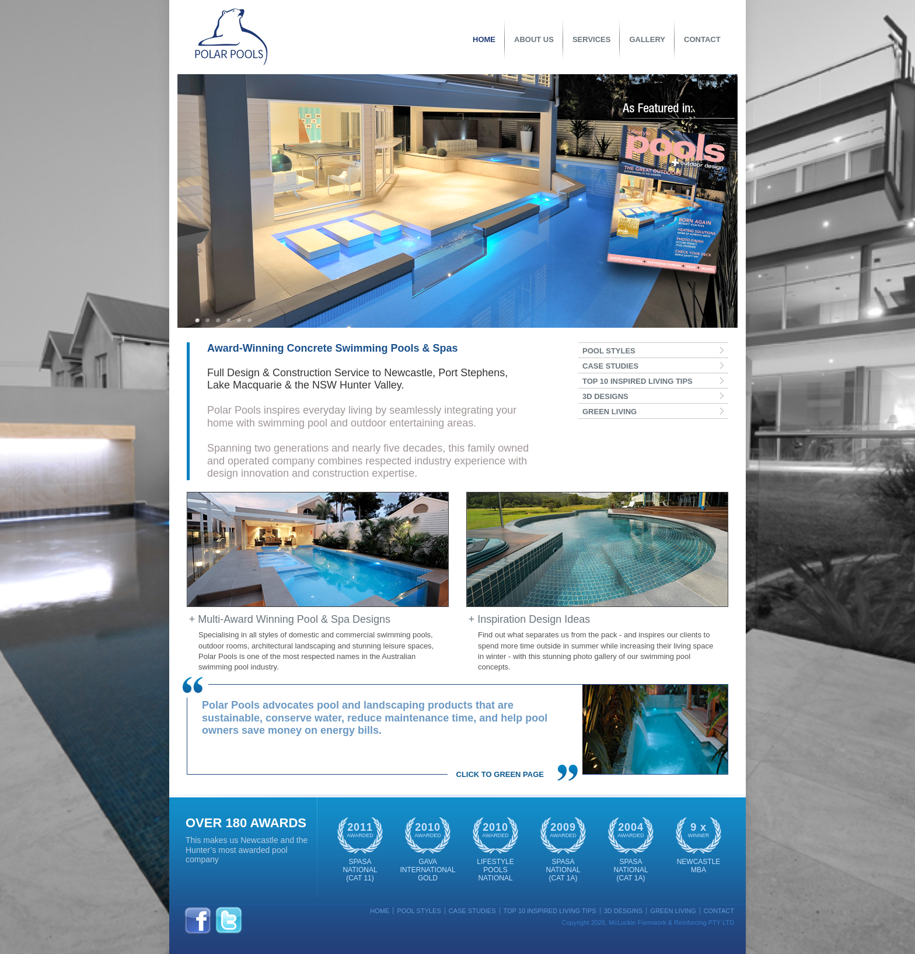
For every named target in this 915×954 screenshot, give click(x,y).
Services (591, 39)
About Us (534, 39)
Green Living (673, 910)
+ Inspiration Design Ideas (530, 619)
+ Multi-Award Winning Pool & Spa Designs (289, 619)
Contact (702, 39)
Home (484, 39)
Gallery (647, 39)
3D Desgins (623, 910)
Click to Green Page (500, 774)
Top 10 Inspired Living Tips (550, 910)
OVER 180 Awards (246, 823)
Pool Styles (419, 910)
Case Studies (472, 910)
